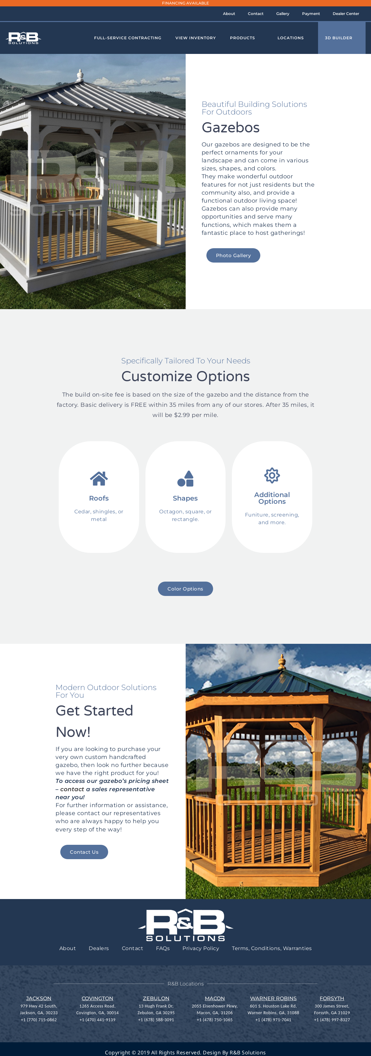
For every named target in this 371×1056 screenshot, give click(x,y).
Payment (311, 13)
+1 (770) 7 (31, 1019)
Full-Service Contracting (127, 37)
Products (242, 37)
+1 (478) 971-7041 (274, 1019)
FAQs (163, 948)
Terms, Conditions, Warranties (272, 948)
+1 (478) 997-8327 (332, 1019)
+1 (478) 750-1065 (215, 1019)
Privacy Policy (200, 948)
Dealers (99, 948)
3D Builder (338, 37)
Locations (291, 37)
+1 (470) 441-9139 (97, 1019)
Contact (255, 13)
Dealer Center (346, 13)
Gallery (282, 13)
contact (72, 789)
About (229, 13)
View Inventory (195, 37)
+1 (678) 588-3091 (156, 1019)
